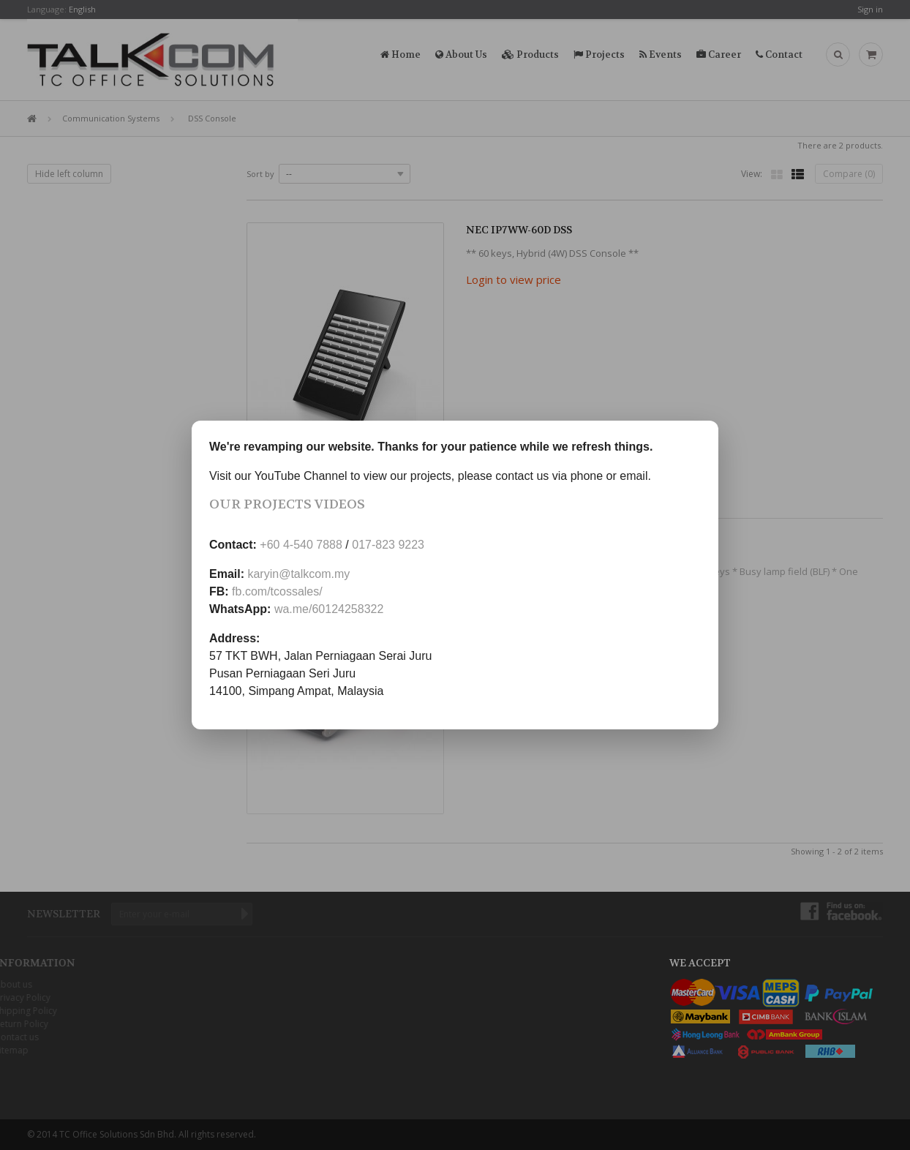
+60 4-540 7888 (301, 544)
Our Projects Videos (287, 504)
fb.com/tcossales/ (277, 591)
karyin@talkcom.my (298, 574)
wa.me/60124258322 (328, 609)
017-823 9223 (388, 544)
